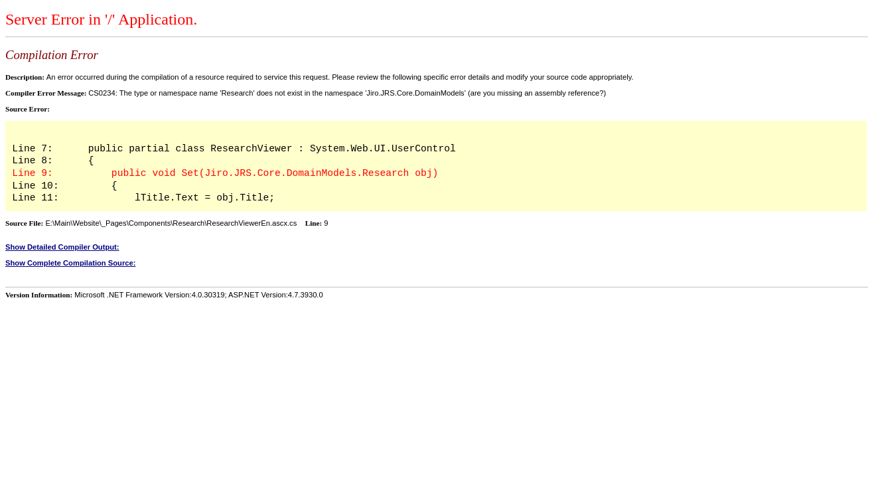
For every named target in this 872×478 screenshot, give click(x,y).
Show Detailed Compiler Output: (62, 247)
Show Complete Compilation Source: (70, 263)
